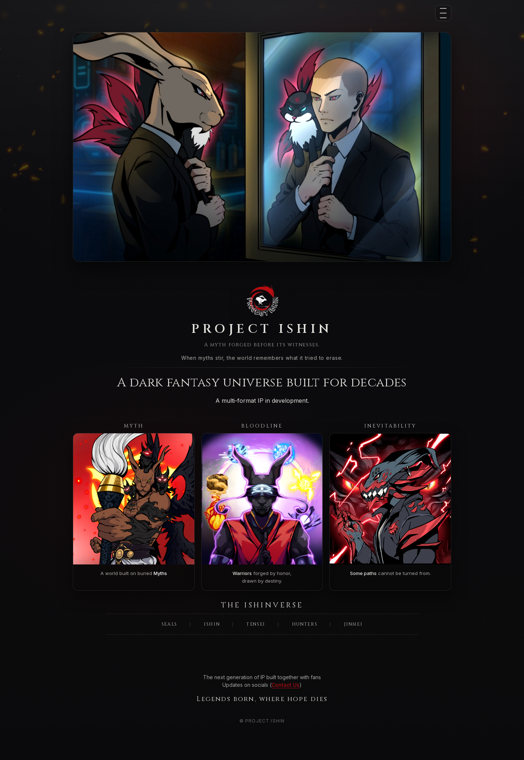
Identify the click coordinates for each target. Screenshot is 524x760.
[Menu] (443, 13)
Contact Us (285, 685)
